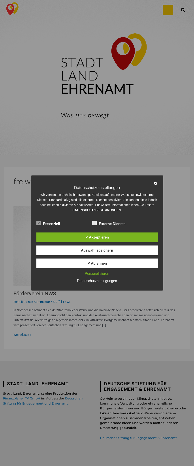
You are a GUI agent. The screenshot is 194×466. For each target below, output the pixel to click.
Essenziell (48, 223)
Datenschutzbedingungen (97, 281)
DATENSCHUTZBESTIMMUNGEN (96, 210)
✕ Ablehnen (97, 263)
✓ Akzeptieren (97, 237)
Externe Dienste (109, 223)
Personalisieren (97, 273)
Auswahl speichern (97, 250)
